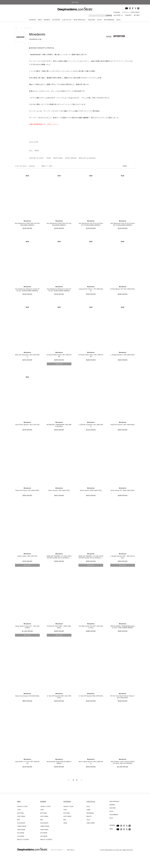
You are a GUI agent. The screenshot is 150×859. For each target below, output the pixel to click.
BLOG (99, 19)
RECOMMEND (109, 19)
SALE (119, 19)
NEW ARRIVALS (80, 19)
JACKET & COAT (36, 158)
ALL (30, 150)
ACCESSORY (21, 823)
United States (135, 12)
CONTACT (128, 15)
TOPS (48, 158)
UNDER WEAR (21, 826)
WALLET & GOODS (87, 158)
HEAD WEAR (21, 829)
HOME (88, 809)
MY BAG (136, 15)
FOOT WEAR (70, 158)
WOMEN (47, 19)
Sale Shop (75, 2)
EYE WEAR (20, 833)
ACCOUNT (117, 15)
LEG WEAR (20, 836)
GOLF (88, 806)
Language (116, 12)
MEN (40, 19)
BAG (18, 819)
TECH (88, 819)
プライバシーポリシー (57, 850)
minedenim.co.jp (35, 39)
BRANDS (32, 19)
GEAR (65, 823)
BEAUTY (89, 816)
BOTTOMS (58, 158)
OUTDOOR (56, 19)
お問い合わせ (70, 850)
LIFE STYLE (66, 19)
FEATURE (91, 19)
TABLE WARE (91, 823)
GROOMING (90, 813)
